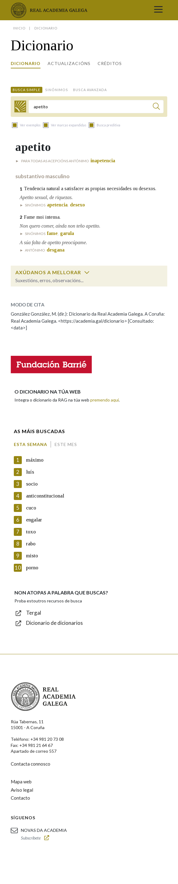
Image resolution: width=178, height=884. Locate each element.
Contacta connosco (30, 764)
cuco (31, 508)
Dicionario (26, 63)
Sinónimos (56, 90)
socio (32, 484)
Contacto (20, 798)
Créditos (110, 63)
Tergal (33, 612)
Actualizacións (69, 63)
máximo (35, 460)
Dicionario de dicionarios (54, 623)
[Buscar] (156, 107)
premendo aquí (104, 399)
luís (30, 472)
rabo (31, 544)
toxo (31, 532)
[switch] (87, 272)
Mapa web (21, 781)
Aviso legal (22, 790)
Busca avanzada (90, 90)
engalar (34, 520)
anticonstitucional (45, 496)
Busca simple (26, 90)
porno (32, 568)
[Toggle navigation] (158, 10)
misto (32, 556)
